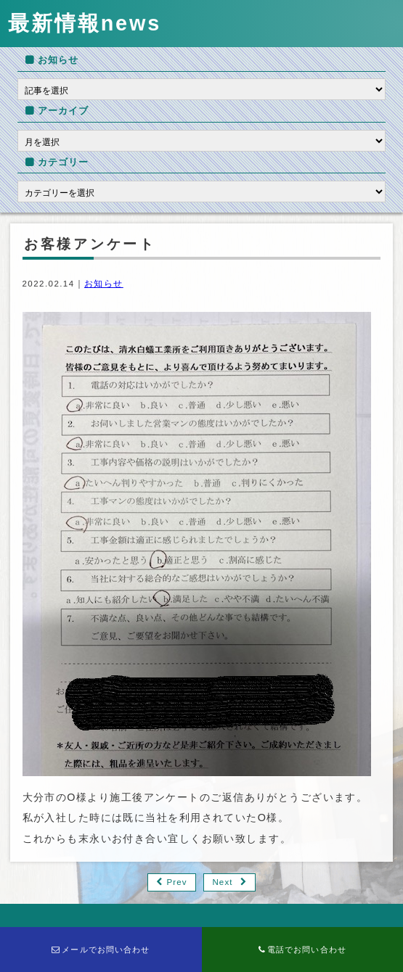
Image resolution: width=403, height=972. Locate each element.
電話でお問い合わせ (302, 949)
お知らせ (103, 283)
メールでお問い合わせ (101, 949)
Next (222, 882)
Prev (176, 882)
